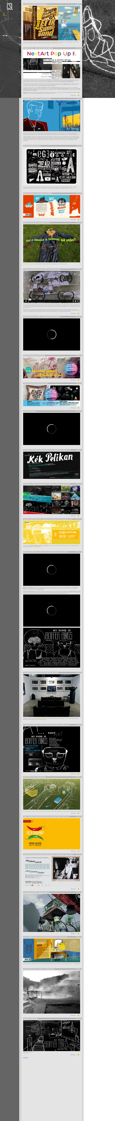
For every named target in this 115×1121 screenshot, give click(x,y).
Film (4, 13)
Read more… (73, 95)
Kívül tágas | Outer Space (28, 263)
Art (4, 14)
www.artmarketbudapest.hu (40, 719)
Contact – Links (8, 18)
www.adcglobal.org (37, 546)
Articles (6, 19)
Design (5, 15)
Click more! (60, 42)
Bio (5, 21)
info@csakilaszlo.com (12, 38)
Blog (5, 17)
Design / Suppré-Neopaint (7, 40)
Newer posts (25, 1057)
